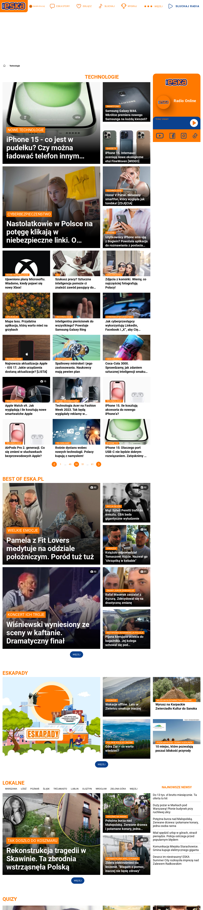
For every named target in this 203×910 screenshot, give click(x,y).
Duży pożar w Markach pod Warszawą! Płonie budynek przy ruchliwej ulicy (173, 808)
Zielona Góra (118, 788)
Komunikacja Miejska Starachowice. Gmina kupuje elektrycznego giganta (176, 848)
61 (92, 464)
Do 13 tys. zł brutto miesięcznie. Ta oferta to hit (175, 796)
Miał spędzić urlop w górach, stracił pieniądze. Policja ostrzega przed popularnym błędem (175, 836)
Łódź (23, 788)
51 (83, 464)
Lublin (75, 788)
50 (76, 464)
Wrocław (101, 788)
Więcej (76, 654)
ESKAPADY (15, 673)
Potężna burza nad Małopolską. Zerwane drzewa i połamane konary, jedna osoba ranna (176, 822)
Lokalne (13, 783)
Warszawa (11, 788)
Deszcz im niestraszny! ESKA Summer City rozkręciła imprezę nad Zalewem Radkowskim (176, 860)
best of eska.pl (23, 479)
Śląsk (46, 788)
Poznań (34, 788)
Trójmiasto (60, 788)
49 (70, 464)
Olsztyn (87, 788)
